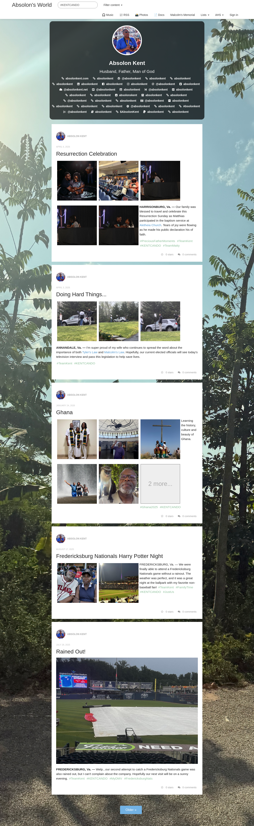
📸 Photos (141, 14)
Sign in (234, 14)
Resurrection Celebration (86, 154)
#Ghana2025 (149, 507)
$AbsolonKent (129, 111)
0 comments (187, 254)
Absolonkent (191, 106)
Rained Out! (71, 651)
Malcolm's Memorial (182, 14)
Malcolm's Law (114, 352)
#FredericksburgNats (138, 778)
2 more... (160, 484)
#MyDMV (116, 778)
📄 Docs (159, 14)
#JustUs (168, 591)
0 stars (167, 254)
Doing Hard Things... (81, 294)
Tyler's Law (90, 352)
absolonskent (128, 95)
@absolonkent (131, 78)
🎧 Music (107, 14)
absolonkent (105, 78)
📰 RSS (124, 14)
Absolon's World (32, 5)
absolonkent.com (77, 78)
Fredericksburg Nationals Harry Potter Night (109, 556)
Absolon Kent (127, 63)
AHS (219, 14)
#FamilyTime (184, 587)
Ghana (64, 412)
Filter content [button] (113, 5)
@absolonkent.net (76, 89)
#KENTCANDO (150, 245)
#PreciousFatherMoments (157, 241)
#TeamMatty (171, 245)
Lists (205, 14)
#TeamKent (185, 241)
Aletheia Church (150, 225)
